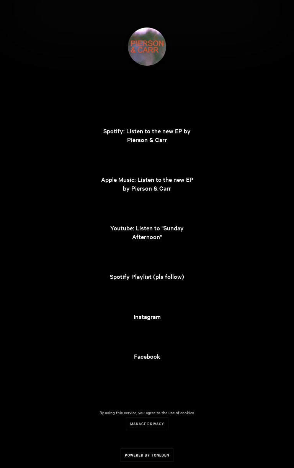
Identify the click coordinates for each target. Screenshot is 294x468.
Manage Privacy (147, 423)
